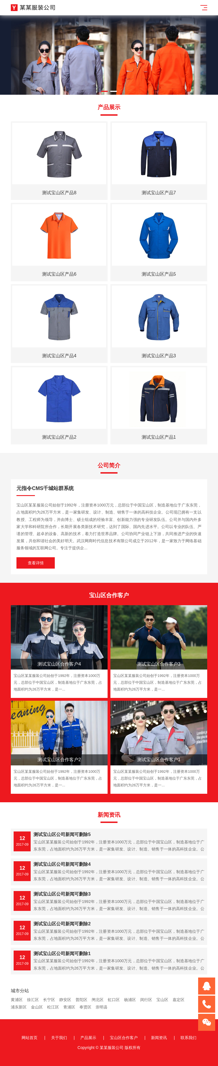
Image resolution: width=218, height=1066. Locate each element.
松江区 (53, 1007)
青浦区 (69, 1007)
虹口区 (114, 999)
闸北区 (98, 999)
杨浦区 (130, 999)
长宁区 (49, 999)
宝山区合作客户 (124, 1037)
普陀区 (81, 999)
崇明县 (102, 1007)
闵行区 (146, 999)
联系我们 (188, 1037)
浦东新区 (19, 1007)
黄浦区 (17, 999)
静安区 (65, 999)
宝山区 (162, 999)
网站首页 (29, 1037)
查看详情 (36, 563)
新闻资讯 (159, 1037)
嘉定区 (179, 999)
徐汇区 (33, 999)
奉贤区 (85, 1007)
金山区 (37, 1007)
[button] (104, 91)
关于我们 (59, 1037)
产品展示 (88, 1037)
